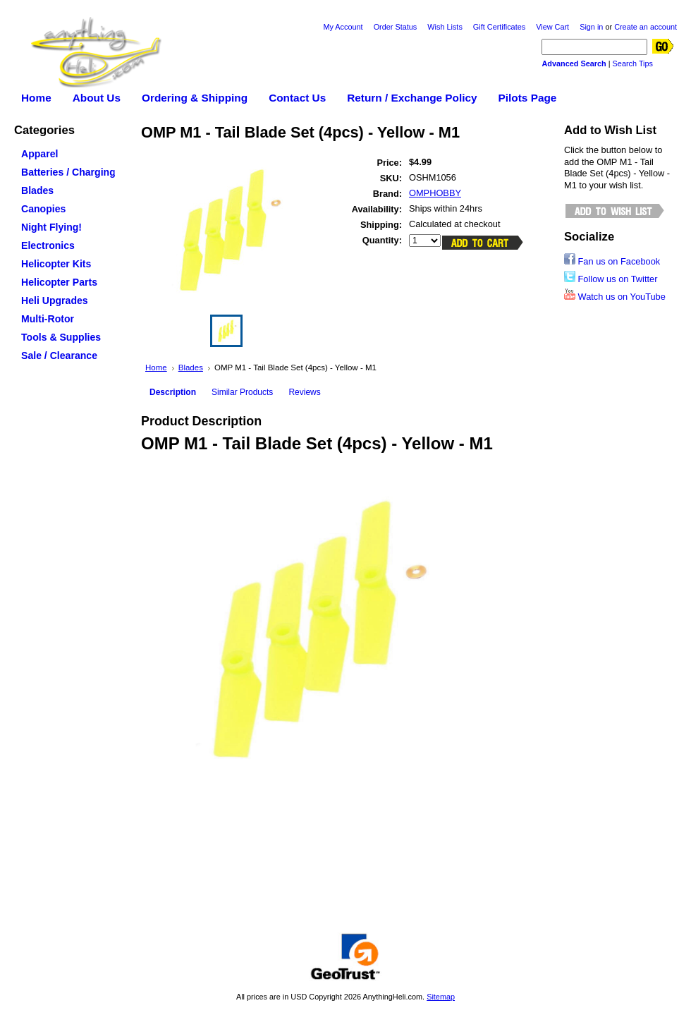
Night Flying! (51, 227)
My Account (342, 27)
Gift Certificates (499, 27)
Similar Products (242, 392)
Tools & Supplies (66, 338)
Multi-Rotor (66, 319)
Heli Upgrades (66, 301)
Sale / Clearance (59, 355)
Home (156, 367)
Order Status (395, 27)
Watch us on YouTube (615, 296)
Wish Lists (445, 27)
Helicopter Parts (66, 282)
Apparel (66, 154)
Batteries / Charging (66, 172)
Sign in (591, 27)
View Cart (552, 27)
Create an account (645, 27)
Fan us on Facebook (612, 261)
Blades (66, 191)
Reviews (304, 392)
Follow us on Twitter (610, 279)
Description (172, 392)
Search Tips (633, 63)
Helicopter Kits (66, 264)
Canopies (66, 209)
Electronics (66, 246)
